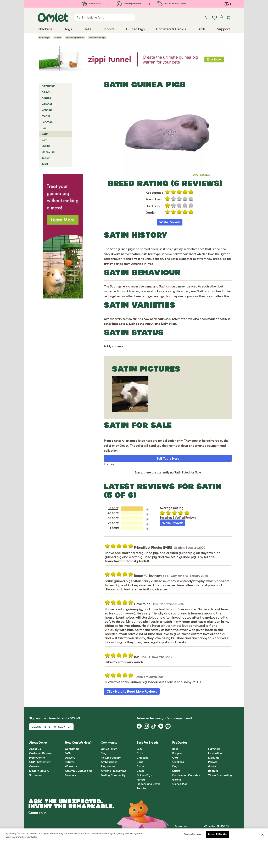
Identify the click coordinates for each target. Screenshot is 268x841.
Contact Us (72, 748)
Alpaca (46, 97)
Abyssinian (48, 85)
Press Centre (37, 757)
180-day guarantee (129, 3)
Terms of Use (181, 826)
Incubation (215, 753)
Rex (44, 127)
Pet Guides (179, 742)
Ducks (140, 766)
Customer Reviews (40, 753)
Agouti (46, 91)
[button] (205, 743)
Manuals (213, 757)
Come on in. (37, 813)
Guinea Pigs (144, 775)
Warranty (71, 766)
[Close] (262, 834)
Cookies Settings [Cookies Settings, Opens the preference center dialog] (192, 834)
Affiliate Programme (113, 770)
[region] (134, 834)
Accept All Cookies (217, 834)
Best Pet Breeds (148, 742)
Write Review (169, 222)
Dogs (140, 761)
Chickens (142, 757)
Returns (69, 761)
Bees (139, 748)
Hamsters (214, 748)
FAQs (68, 753)
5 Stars (113, 508)
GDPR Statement (40, 761)
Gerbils (176, 779)
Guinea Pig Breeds (75, 37)
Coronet (47, 103)
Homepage (44, 37)
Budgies (177, 753)
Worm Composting (220, 775)
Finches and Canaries (186, 775)
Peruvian (47, 121)
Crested (47, 109)
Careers (34, 766)
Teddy (45, 157)
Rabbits (141, 788)
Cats (140, 753)
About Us (35, 748)
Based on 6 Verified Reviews (178, 517)
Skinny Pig (48, 151)
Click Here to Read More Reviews (132, 691)
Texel (45, 163)
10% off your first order (172, 3)
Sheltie (46, 145)
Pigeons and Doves (148, 783)
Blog (103, 753)
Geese (140, 770)
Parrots (141, 779)
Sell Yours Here (167, 458)
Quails (212, 766)
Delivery (70, 757)
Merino (46, 115)
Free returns (91, 3)
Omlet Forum (109, 748)
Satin (45, 133)
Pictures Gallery (111, 757)
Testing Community (113, 775)
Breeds (57, 37)
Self (44, 139)
